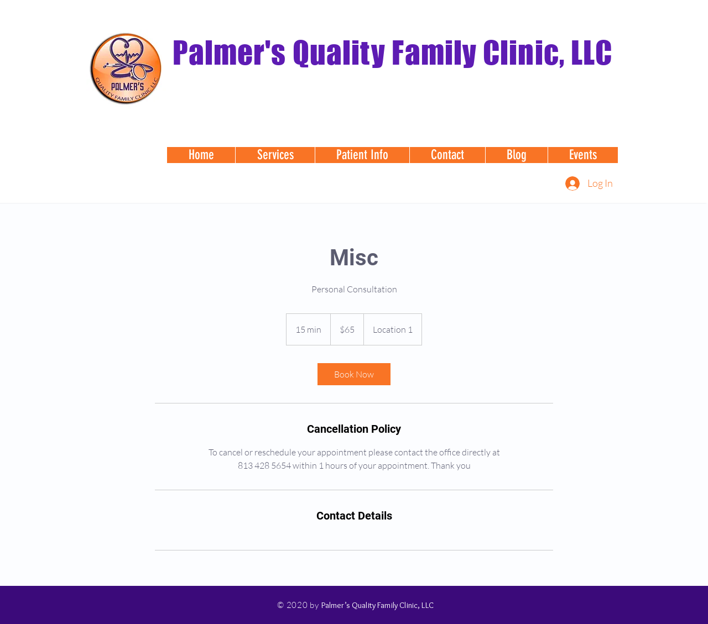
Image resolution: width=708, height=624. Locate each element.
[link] (354, 374)
